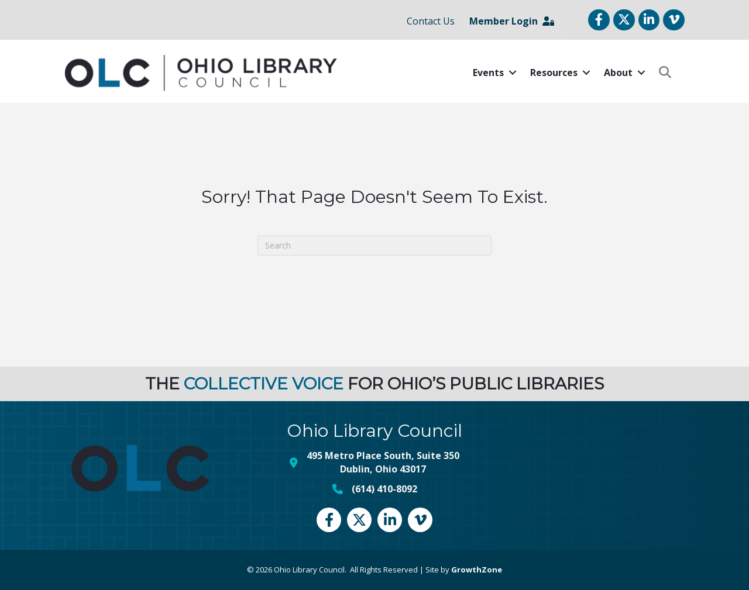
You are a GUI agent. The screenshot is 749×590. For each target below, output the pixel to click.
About (618, 72)
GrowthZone (476, 569)
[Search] (374, 246)
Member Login (511, 21)
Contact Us (431, 21)
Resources (554, 72)
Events (488, 72)
